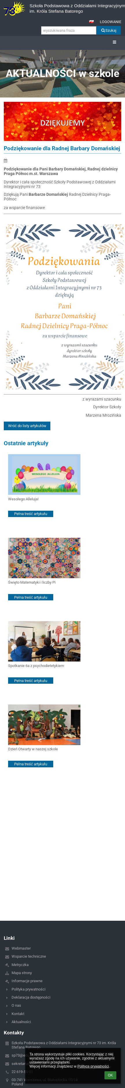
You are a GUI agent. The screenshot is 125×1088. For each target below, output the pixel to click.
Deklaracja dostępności (31, 997)
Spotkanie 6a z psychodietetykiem (36, 666)
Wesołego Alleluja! (23, 499)
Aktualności (21, 1022)
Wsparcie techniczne (29, 956)
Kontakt (18, 1014)
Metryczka (20, 965)
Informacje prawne (27, 981)
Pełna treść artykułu (30, 514)
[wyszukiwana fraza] (68, 30)
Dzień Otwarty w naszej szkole (33, 749)
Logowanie (110, 22)
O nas (16, 1005)
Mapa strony (22, 973)
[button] (91, 21)
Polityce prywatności (93, 1066)
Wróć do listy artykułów (27, 426)
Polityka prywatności (28, 989)
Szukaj (108, 30)
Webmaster (21, 948)
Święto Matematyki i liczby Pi (32, 582)
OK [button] (110, 1075)
